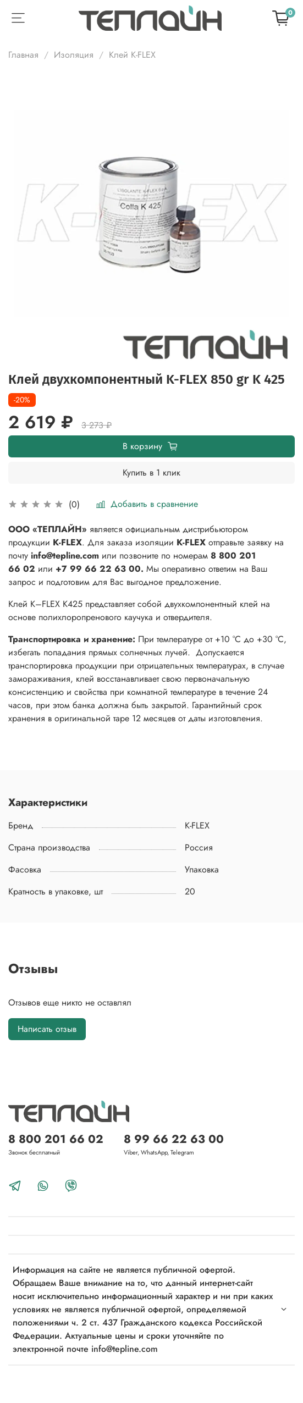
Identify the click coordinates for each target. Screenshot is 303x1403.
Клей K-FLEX (132, 54)
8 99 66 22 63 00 (174, 1139)
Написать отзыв (47, 1029)
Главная (23, 54)
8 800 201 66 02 (55, 1139)
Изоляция (73, 54)
